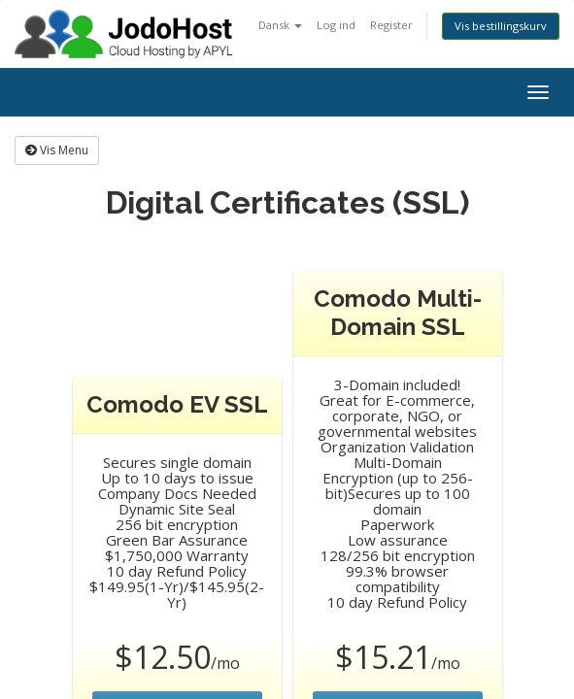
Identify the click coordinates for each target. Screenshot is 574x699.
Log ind (336, 24)
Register (391, 24)
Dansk (280, 24)
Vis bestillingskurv (501, 25)
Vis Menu (56, 150)
